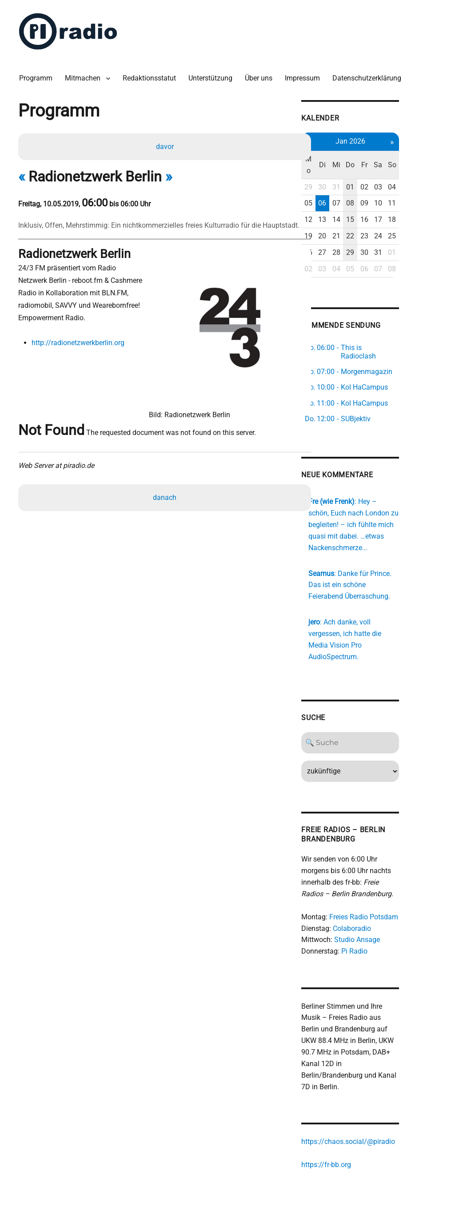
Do (382, 155)
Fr (397, 155)
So (427, 155)
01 (383, 172)
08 (383, 188)
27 (353, 237)
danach (165, 478)
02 (397, 172)
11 (427, 188)
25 (427, 221)
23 (397, 221)
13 (353, 204)
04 (427, 172)
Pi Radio (384, 917)
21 (368, 221)
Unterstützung (213, 75)
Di (353, 155)
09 (397, 188)
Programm (38, 75)
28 (368, 237)
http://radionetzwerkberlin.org (79, 340)
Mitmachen (85, 75)
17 (412, 204)
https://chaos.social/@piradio (378, 1096)
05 (338, 188)
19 (338, 221)
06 (353, 188)
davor (165, 144)
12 (338, 204)
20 (353, 221)
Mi (368, 155)
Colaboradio (382, 894)
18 (427, 204)
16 (397, 204)
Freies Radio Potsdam (393, 882)
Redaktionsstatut (151, 75)
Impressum (304, 75)
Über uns (261, 75)
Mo (338, 155)
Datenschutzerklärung (369, 75)
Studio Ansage (387, 905)
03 (412, 172)
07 (368, 188)
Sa (412, 155)
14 (368, 204)
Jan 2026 (383, 137)
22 (383, 221)
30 (353, 172)
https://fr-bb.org (356, 1119)
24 (412, 221)
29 (338, 172)
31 (368, 172)
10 (412, 188)
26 (338, 237)
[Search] (383, 708)
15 (383, 204)
